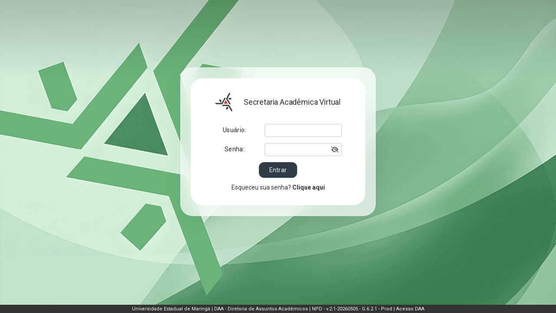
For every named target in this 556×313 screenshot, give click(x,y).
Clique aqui (308, 187)
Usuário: (234, 130)
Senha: (235, 149)
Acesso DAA (410, 309)
